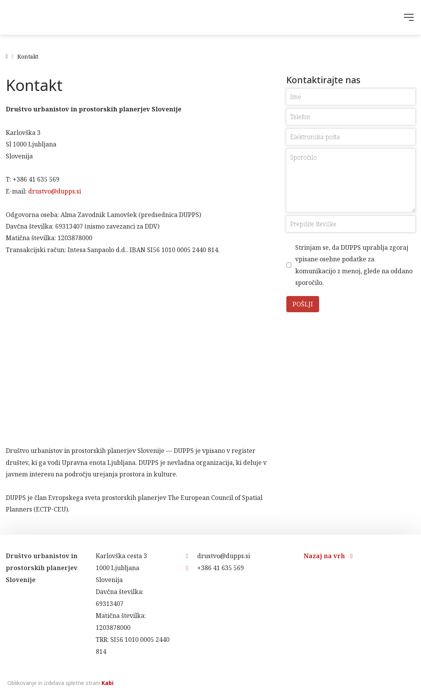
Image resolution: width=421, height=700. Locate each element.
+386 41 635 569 (215, 568)
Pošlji (303, 304)
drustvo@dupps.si (54, 191)
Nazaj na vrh (328, 556)
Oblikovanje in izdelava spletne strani (59, 683)
